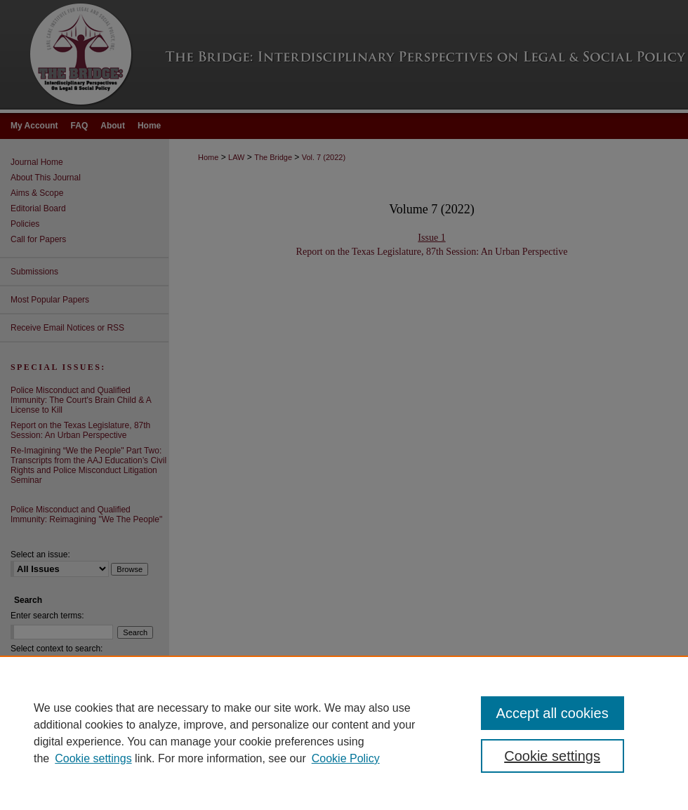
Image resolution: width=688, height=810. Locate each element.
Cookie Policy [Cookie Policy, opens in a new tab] (346, 758)
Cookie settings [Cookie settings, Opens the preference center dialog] (552, 756)
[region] (344, 733)
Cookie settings (93, 758)
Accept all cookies (552, 713)
